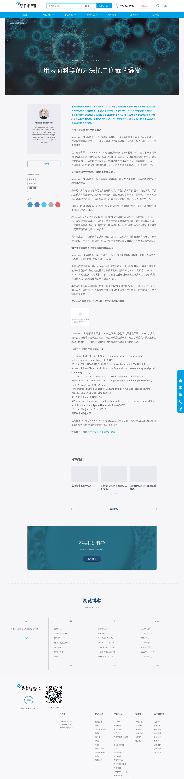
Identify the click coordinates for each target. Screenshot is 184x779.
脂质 (57, 638)
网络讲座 (139, 722)
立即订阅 (92, 558)
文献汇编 (139, 733)
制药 (97, 756)
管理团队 (157, 745)
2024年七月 (146, 638)
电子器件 (98, 737)
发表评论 (114, 508)
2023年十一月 (146, 652)
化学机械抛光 (61, 643)
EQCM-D (117, 722)
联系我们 (157, 726)
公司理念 (157, 737)
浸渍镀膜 (117, 752)
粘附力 (116, 733)
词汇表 (138, 737)
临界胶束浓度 (119, 745)
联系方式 (144, 6)
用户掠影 (139, 726)
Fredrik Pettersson (106, 652)
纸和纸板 (98, 760)
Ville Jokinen (104, 633)
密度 (115, 749)
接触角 (116, 741)
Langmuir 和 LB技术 (122, 772)
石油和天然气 (100, 752)
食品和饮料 (99, 749)
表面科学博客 (16, 23)
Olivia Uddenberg (106, 643)
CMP (57, 647)
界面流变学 (118, 760)
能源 (97, 741)
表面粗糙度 (118, 729)
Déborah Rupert (105, 656)
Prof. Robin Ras (105, 638)
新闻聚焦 (157, 729)
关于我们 (157, 722)
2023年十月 (146, 656)
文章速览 (139, 729)
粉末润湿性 (118, 776)
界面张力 (117, 768)
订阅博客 (44, 163)
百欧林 (102, 629)
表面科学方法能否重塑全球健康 (99, 431)
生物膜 (31, 179)
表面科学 (32, 183)
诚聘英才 (157, 752)
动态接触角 (118, 756)
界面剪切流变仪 (120, 764)
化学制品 (98, 726)
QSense (32, 188)
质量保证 (157, 749)
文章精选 (59, 629)
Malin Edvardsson (79, 61)
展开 (27, 638)
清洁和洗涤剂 (100, 729)
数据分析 (59, 652)
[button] (111, 493)
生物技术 (98, 722)
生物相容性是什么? (109, 485)
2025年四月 (146, 629)
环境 (97, 745)
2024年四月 (146, 643)
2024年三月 (146, 647)
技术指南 (139, 741)
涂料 (97, 733)
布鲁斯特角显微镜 (121, 737)
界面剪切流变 (61, 633)
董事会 (156, 741)
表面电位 (117, 726)
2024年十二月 (146, 633)
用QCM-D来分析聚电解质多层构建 (24, 629)
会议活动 (157, 733)
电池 (57, 656)
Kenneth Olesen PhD (107, 647)
